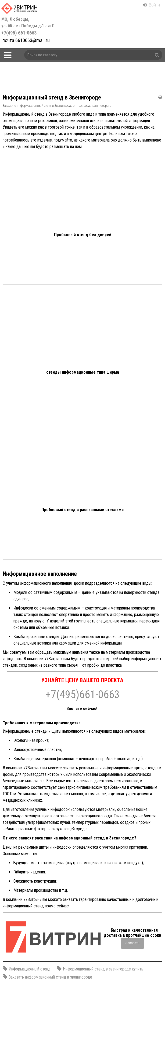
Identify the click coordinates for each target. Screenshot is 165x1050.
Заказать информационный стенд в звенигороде (50, 977)
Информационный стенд (30, 969)
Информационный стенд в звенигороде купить (103, 969)
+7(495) (82, 694)
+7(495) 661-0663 (28, 26)
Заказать (132, 943)
